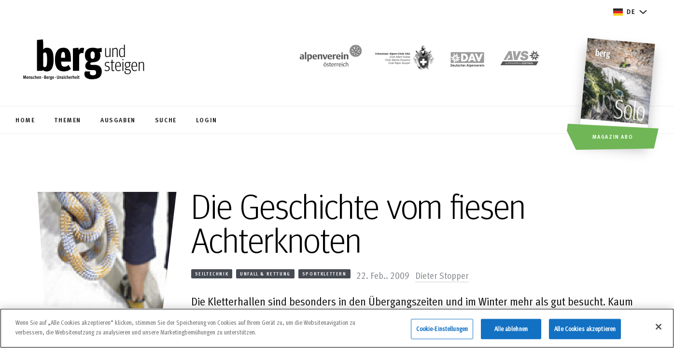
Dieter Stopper (442, 275)
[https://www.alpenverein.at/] (328, 60)
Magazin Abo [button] (612, 136)
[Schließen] (658, 331)
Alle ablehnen (511, 333)
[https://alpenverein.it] (520, 61)
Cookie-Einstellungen (442, 333)
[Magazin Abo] (619, 95)
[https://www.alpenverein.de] (467, 60)
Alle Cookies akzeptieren (585, 333)
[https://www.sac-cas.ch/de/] (403, 60)
